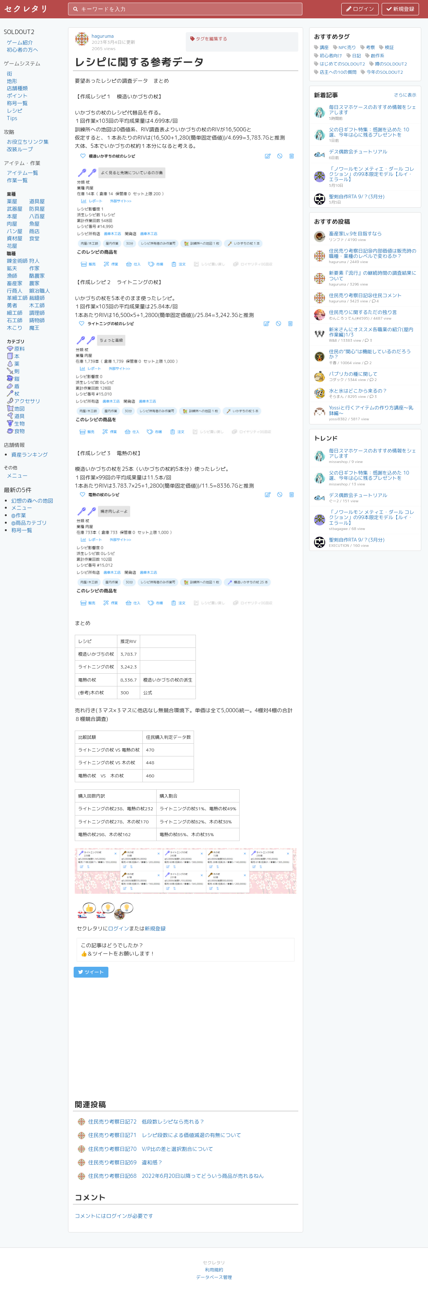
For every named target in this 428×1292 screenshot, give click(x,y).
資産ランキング (29, 454)
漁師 (12, 275)
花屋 (12, 245)
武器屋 (14, 208)
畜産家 (14, 283)
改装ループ (20, 149)
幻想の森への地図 (32, 500)
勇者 (12, 305)
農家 (34, 283)
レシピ (14, 110)
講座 (321, 47)
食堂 (34, 238)
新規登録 (400, 8)
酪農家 (37, 275)
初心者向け (328, 55)
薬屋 (12, 201)
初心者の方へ (22, 49)
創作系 (374, 55)
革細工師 (17, 297)
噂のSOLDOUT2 (388, 64)
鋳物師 (37, 320)
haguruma (103, 36)
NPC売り (344, 47)
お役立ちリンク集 (28, 141)
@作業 (18, 515)
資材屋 (14, 238)
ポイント (17, 95)
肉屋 (12, 223)
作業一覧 (17, 180)
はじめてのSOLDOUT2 (339, 64)
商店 (34, 231)
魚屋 (34, 223)
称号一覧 (17, 103)
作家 (34, 268)
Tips (12, 118)
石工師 (14, 320)
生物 (16, 423)
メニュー (17, 475)
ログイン (360, 8)
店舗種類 (17, 88)
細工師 (14, 312)
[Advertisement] (185, 1037)
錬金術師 (17, 260)
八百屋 (37, 216)
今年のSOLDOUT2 (382, 72)
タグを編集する (208, 39)
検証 (386, 47)
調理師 (37, 312)
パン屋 (14, 231)
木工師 (37, 305)
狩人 (34, 260)
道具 (16, 416)
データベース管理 (214, 1277)
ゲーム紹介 (20, 42)
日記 (354, 55)
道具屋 (37, 201)
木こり (14, 327)
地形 (12, 81)
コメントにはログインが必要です (114, 1215)
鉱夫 (12, 268)
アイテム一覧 (22, 172)
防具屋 (37, 208)
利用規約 (214, 1270)
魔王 (34, 327)
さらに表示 (405, 95)
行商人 (14, 290)
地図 (16, 408)
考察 (367, 47)
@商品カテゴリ (29, 522)
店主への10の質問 (335, 72)
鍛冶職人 (39, 290)
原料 (16, 348)
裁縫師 (37, 297)
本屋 (12, 216)
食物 (16, 431)
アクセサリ (23, 401)
